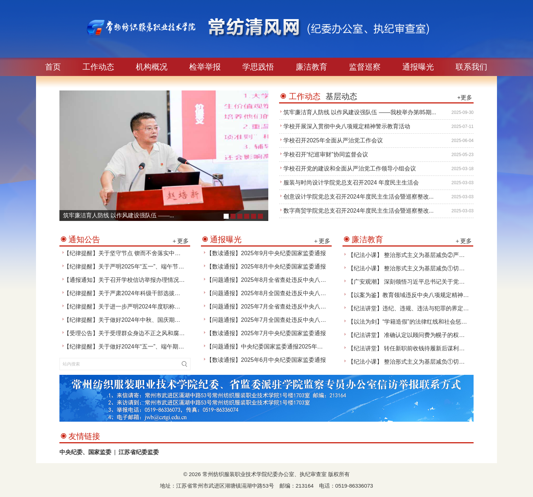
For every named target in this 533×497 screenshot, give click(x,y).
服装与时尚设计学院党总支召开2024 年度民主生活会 (351, 182)
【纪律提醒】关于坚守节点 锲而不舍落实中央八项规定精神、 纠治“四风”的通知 (165, 253)
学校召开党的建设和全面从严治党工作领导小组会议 (349, 168)
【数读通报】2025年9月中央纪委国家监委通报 (266, 253)
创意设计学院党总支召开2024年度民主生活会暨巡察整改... (358, 197)
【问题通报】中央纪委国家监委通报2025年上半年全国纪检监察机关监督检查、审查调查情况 (325, 346)
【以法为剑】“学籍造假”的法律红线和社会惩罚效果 (413, 322)
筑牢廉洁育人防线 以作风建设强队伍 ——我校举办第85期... (359, 112)
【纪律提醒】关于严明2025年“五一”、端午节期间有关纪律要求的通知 (153, 266)
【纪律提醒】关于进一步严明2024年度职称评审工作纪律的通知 (145, 306)
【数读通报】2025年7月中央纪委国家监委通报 (266, 333)
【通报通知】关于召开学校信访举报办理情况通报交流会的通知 (144, 280)
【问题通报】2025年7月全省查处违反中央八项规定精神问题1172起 (292, 306)
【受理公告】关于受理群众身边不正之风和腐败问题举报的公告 (144, 333)
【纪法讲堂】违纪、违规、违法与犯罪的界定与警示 (414, 308)
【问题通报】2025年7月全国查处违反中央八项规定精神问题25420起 (294, 320)
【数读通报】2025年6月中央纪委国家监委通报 (266, 360)
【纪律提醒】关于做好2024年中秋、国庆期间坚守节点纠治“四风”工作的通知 (161, 320)
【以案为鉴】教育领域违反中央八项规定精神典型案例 (417, 295)
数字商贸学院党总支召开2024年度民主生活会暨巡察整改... (358, 211)
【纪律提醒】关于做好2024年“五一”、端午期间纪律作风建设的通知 (150, 346)
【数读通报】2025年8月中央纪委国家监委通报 (266, 266)
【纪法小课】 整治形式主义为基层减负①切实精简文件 (418, 268)
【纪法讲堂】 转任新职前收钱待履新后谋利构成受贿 (415, 348)
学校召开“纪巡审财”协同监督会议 (325, 154)
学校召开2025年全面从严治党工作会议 (333, 140)
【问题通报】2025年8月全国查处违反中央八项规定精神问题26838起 (294, 293)
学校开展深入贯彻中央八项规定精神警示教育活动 (346, 126)
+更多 (464, 97)
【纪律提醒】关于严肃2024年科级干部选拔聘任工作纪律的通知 (145, 293)
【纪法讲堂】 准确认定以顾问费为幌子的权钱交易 (412, 335)
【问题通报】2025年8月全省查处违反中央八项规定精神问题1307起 (292, 280)
